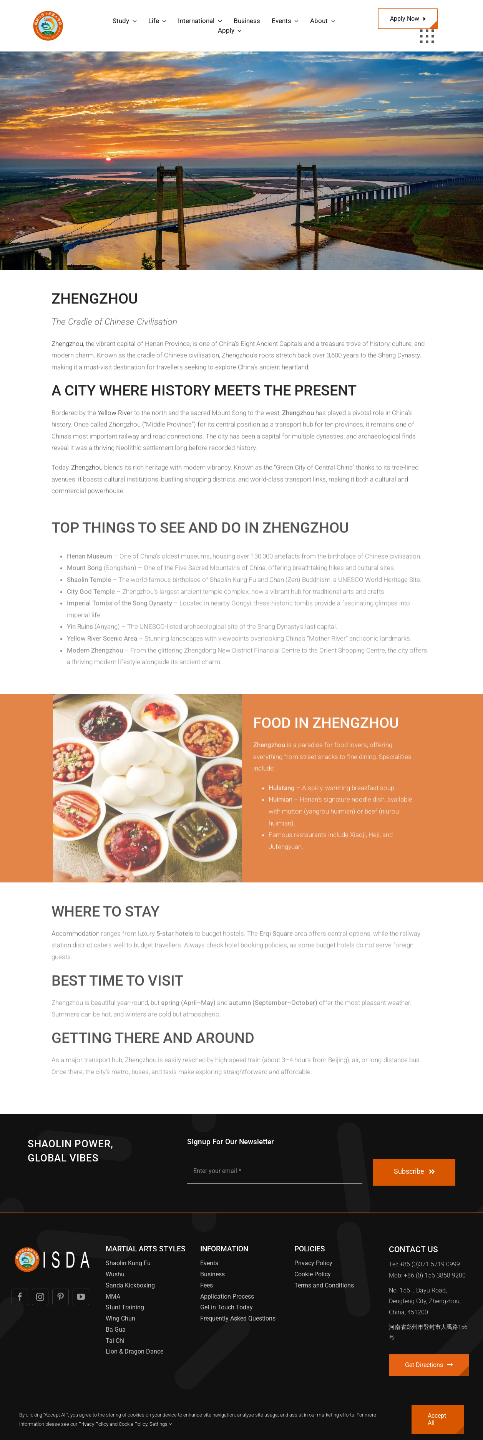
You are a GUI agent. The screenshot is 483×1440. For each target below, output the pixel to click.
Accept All (437, 1419)
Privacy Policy (93, 1424)
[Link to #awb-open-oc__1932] (427, 36)
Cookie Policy (133, 1424)
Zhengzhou (67, 345)
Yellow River (115, 414)
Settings (160, 1424)
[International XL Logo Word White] (53, 1247)
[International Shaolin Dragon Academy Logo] (48, 11)
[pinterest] (60, 1297)
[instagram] (40, 1297)
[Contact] (429, 1365)
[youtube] (81, 1297)
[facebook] (20, 1297)
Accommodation (75, 937)
